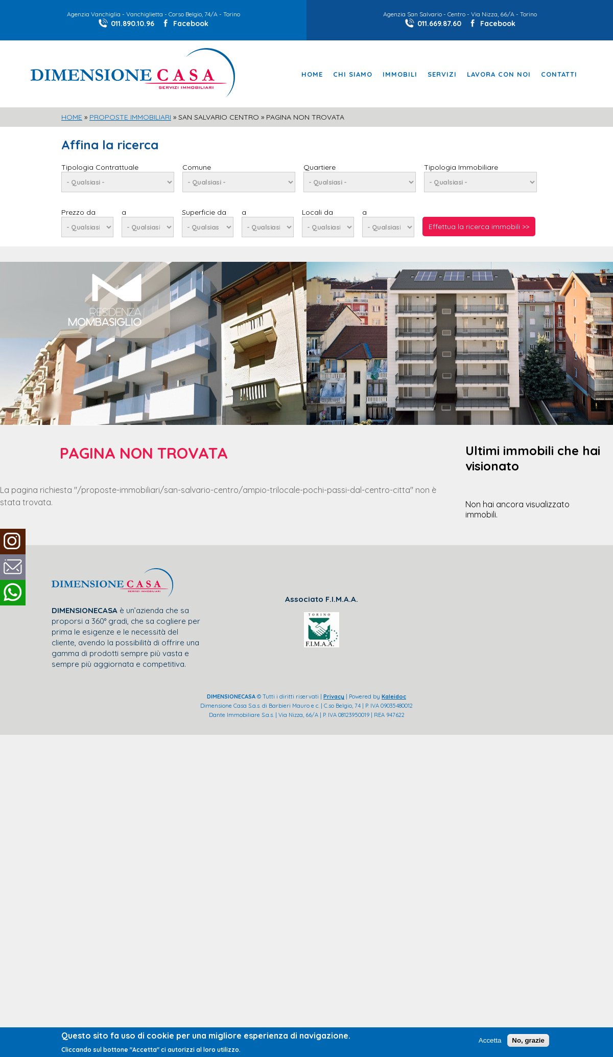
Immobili (400, 74)
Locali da (317, 212)
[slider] (306, 267)
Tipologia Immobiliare (461, 167)
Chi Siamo (352, 74)
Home (312, 74)
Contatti (559, 74)
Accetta (490, 1040)
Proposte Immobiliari (130, 117)
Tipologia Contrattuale (99, 167)
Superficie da (204, 212)
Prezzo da (78, 212)
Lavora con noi (499, 74)
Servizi (442, 74)
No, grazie (528, 1040)
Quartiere (319, 167)
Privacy (333, 696)
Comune (196, 167)
